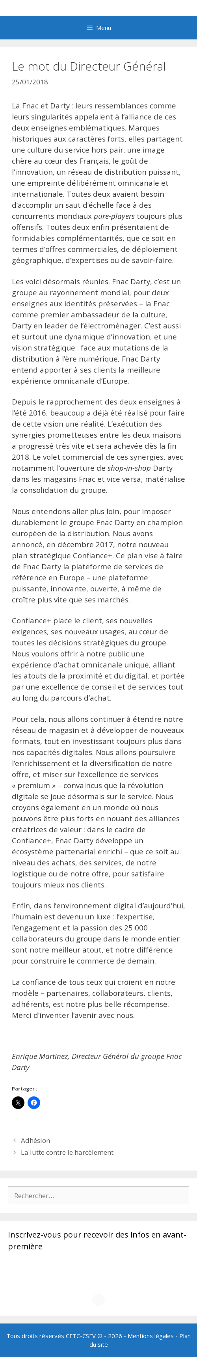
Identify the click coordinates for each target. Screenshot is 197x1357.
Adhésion (35, 1140)
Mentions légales (151, 1336)
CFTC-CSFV (81, 1336)
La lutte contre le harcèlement (67, 1152)
